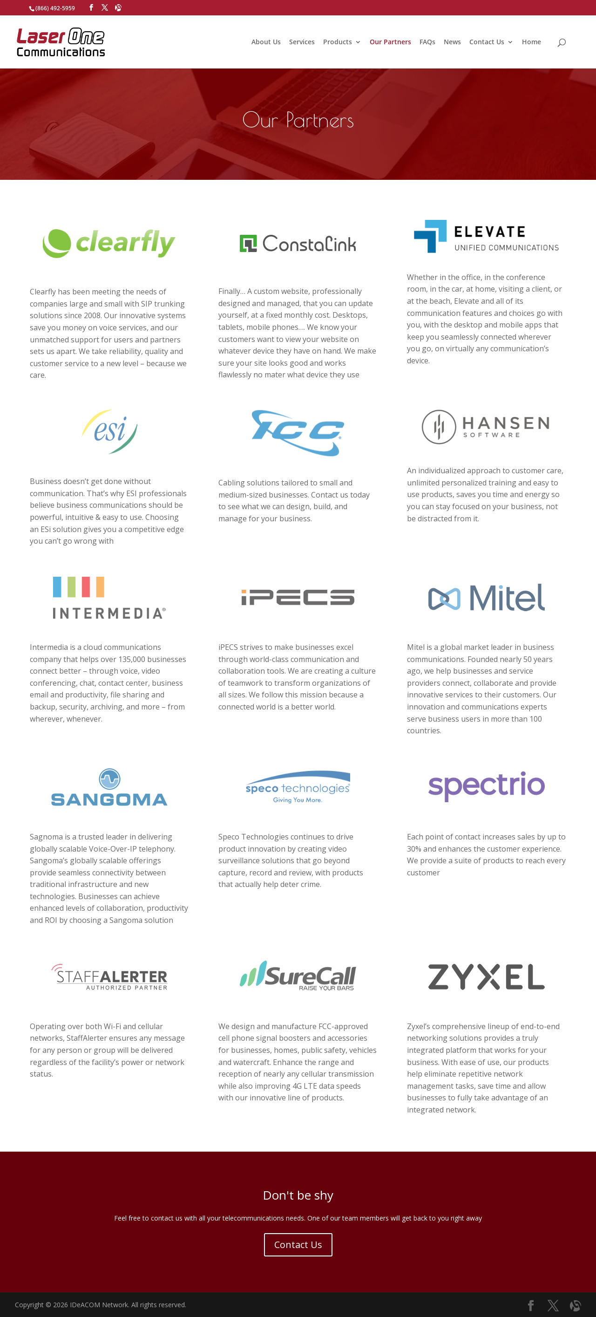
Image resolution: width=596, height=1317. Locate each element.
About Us (266, 42)
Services (302, 42)
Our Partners (390, 42)
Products (337, 42)
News (452, 42)
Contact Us (486, 42)
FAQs (427, 42)
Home (531, 42)
